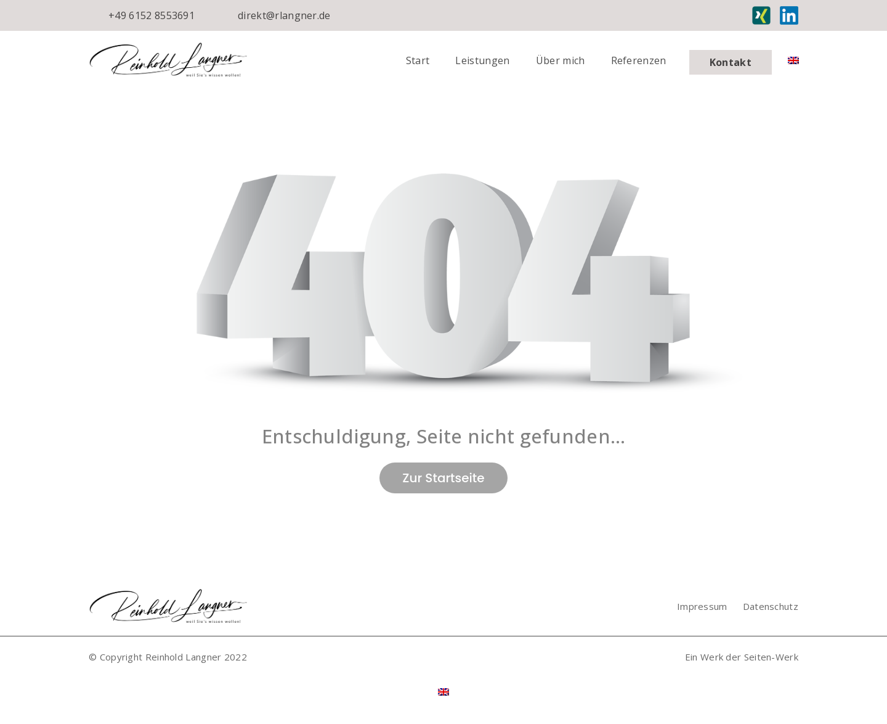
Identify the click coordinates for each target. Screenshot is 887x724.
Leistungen (482, 60)
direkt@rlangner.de (284, 15)
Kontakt (730, 62)
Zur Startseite (443, 478)
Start (418, 60)
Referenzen (638, 60)
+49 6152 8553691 (151, 15)
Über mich (560, 60)
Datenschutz (770, 606)
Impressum (702, 606)
